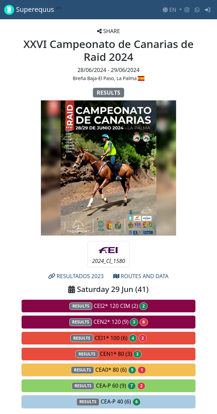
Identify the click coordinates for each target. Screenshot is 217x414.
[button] (172, 10)
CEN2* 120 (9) (108, 322)
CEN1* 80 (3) (108, 354)
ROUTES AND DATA (141, 276)
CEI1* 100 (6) (108, 338)
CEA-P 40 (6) (108, 402)
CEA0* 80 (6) (108, 370)
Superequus (33, 9)
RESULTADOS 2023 (75, 276)
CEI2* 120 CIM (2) (108, 306)
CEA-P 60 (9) (109, 386)
